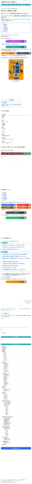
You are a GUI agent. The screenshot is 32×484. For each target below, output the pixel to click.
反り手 (7, 410)
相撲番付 (7, 4)
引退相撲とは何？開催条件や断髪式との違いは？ (11, 261)
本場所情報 (3, 349)
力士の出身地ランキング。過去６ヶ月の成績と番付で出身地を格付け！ (14, 57)
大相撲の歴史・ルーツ (7, 442)
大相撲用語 (3, 444)
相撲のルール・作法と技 (5, 400)
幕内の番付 (5, 24)
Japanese (24, 0)
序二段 (5, 358)
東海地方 (5, 377)
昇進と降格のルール (6, 419)
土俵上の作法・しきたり (7, 401)
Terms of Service (19, 480)
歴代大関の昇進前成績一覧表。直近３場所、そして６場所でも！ (13, 269)
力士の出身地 (14, 4)
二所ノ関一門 (6, 366)
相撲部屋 (10, 4)
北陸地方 (5, 378)
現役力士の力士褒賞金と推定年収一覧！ (9, 249)
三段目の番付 (5, 28)
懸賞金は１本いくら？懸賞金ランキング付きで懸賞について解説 (13, 245)
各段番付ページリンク (5, 105)
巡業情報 (29, 4)
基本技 (7, 406)
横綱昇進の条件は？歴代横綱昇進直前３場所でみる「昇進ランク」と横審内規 (16, 258)
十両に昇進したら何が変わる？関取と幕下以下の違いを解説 (13, 263)
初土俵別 (5, 394)
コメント (3, 318)
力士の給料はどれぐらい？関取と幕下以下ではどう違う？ (12, 247)
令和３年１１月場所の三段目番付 (25, 308)
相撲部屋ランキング (6, 389)
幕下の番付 (5, 27)
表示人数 (4, 156)
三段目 (5, 356)
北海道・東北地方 (6, 374)
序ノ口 (30, 300)
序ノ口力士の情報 (4, 101)
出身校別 (5, 398)
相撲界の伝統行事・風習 (7, 423)
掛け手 (7, 409)
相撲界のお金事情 (6, 420)
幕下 (4, 355)
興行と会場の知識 (4, 437)
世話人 (7, 435)
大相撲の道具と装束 (6, 427)
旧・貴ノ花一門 (6, 371)
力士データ (3, 393)
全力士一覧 (5, 31)
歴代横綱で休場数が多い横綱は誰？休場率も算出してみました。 (13, 256)
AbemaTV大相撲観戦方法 (6, 276)
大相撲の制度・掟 (6, 421)
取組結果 (3, 346)
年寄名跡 (25, 4)
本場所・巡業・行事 (6, 438)
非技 (6, 414)
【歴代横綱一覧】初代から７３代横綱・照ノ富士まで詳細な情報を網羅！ (15, 254)
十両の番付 (5, 25)
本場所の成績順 (4, 347)
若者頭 (7, 433)
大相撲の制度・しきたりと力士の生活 (7, 416)
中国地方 (5, 381)
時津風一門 (5, 367)
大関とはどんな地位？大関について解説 (9, 267)
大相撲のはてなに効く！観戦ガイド (9, 2)
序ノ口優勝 (4, 103)
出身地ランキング (6, 390)
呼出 (6, 431)
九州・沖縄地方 (6, 383)
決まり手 (5, 405)
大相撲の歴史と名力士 (5, 441)
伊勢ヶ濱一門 (6, 370)
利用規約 (21, 479)
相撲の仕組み (3, 4)
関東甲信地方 (6, 375)
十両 (4, 354)
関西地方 (5, 379)
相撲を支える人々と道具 (5, 426)
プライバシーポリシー (17, 479)
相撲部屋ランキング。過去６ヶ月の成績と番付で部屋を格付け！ (13, 55)
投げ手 (7, 408)
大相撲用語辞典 (22, 4)
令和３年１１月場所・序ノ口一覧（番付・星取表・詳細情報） (11, 104)
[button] (3, 153)
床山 (6, 432)
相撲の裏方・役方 (6, 428)
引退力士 (5, 397)
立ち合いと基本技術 (6, 404)
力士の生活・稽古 (6, 424)
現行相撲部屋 (6, 363)
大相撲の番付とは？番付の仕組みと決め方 (10, 265)
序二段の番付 (5, 29)
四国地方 (5, 382)
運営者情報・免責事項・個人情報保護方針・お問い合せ (7, 481)
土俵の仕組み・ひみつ (7, 439)
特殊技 (7, 413)
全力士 (5, 360)
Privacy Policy (14, 480)
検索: (1, 151)
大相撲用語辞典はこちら (16, 448)
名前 (1, 329)
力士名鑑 (18, 4)
